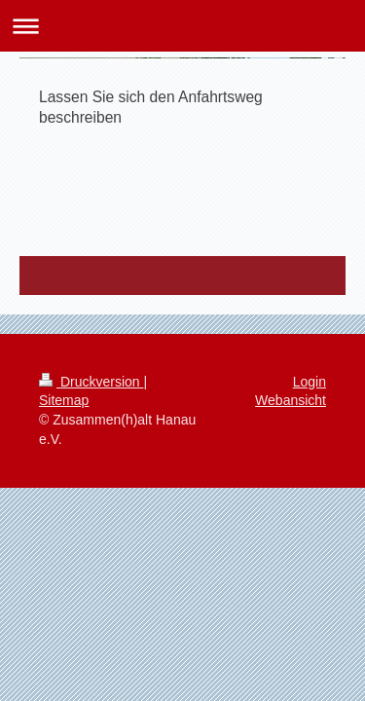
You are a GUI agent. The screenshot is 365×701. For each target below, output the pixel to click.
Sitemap (64, 400)
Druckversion (91, 381)
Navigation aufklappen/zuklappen (182, 26)
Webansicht (290, 400)
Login (309, 381)
